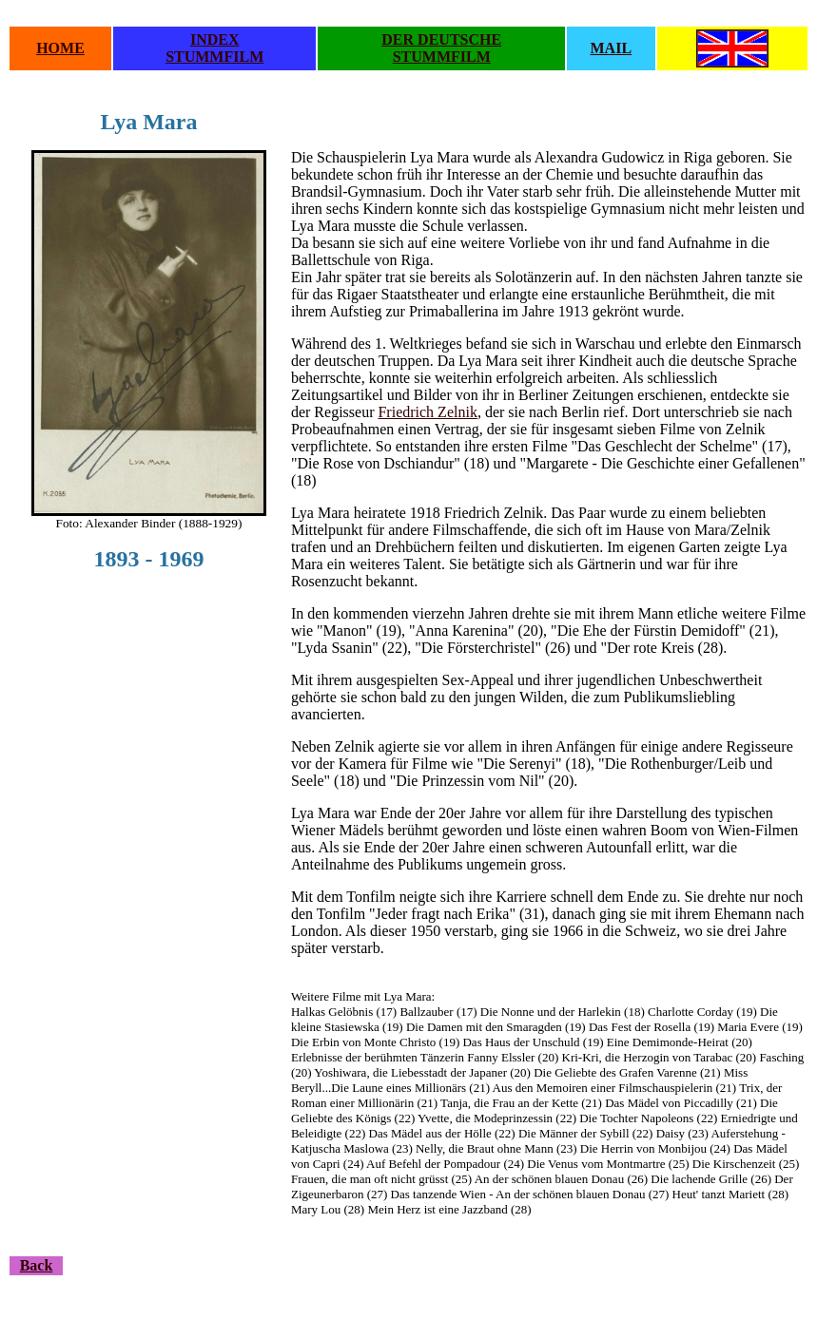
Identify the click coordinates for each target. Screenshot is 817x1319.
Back (36, 1265)
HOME (60, 48)
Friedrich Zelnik (427, 412)
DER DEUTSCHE (441, 39)
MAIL (611, 48)
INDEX (215, 39)
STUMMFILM (214, 56)
